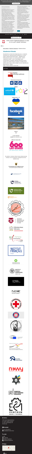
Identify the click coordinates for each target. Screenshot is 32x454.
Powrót (6, 68)
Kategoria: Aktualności (13, 48)
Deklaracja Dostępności (7, 440)
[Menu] (16, 46)
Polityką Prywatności (25, 0)
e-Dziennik (5, 437)
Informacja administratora (16, 36)
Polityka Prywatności (7, 438)
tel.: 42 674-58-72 (6, 429)
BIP (3, 436)
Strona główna (7, 34)
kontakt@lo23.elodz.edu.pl (8, 430)
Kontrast (25, 34)
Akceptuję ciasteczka (16, 3)
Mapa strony (11, 34)
